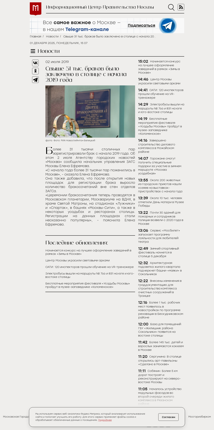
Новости (52, 36)
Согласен (168, 417)
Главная (35, 36)
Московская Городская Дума (22, 416)
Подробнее (105, 420)
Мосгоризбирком (199, 416)
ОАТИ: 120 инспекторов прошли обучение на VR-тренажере (89, 267)
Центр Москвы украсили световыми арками (77, 260)
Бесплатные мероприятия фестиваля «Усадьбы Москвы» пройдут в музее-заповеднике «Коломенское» (87, 285)
